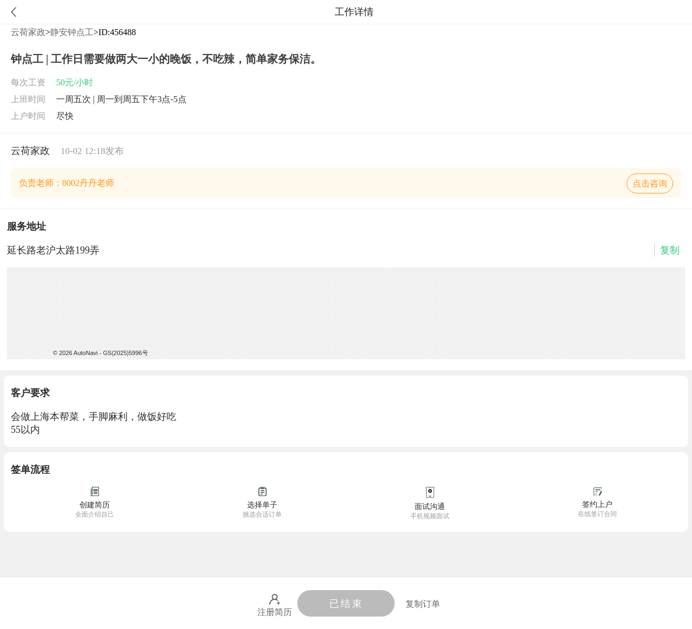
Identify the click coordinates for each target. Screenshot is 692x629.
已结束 (346, 603)
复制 (670, 250)
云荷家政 (28, 32)
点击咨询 (650, 183)
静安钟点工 (72, 32)
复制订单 (422, 603)
